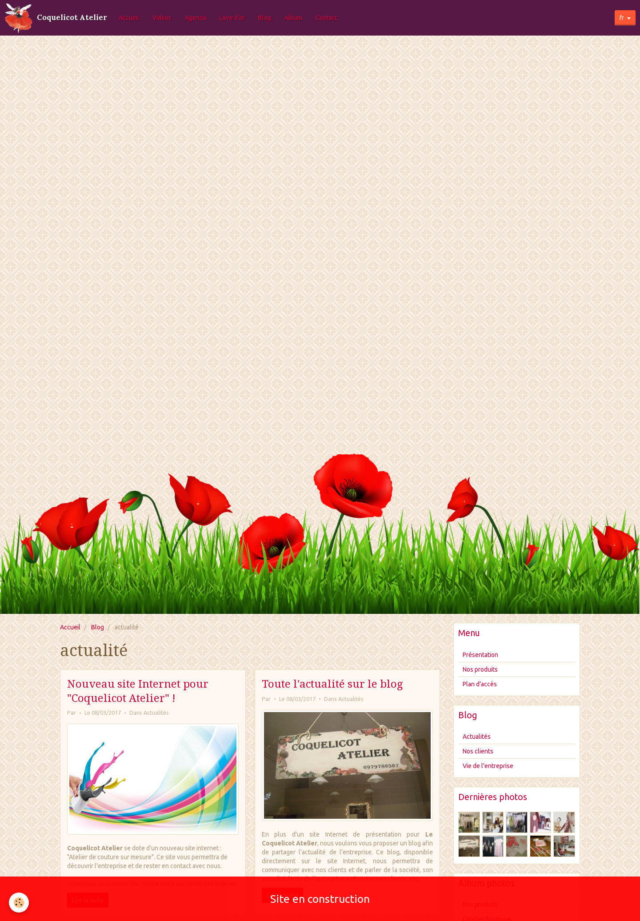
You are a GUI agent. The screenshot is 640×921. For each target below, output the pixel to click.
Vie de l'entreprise (488, 765)
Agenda (195, 17)
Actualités (156, 712)
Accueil (129, 17)
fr (622, 17)
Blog (264, 17)
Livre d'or (232, 17)
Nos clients (478, 751)
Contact (326, 17)
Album (293, 17)
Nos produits (480, 669)
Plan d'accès (480, 684)
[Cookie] (19, 903)
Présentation (480, 654)
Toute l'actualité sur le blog (332, 684)
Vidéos (162, 17)
